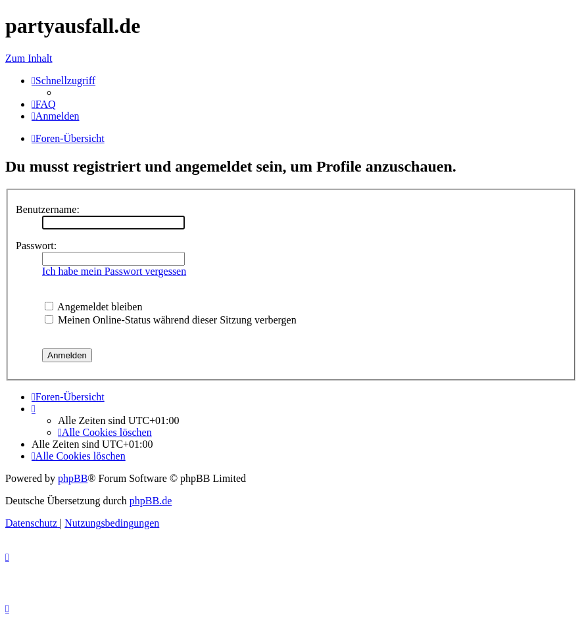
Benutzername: (48, 209)
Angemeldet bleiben (93, 306)
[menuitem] (44, 104)
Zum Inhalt (29, 58)
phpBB (72, 478)
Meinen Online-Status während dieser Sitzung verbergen (171, 319)
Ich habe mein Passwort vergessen (114, 271)
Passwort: (36, 245)
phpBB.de (151, 500)
